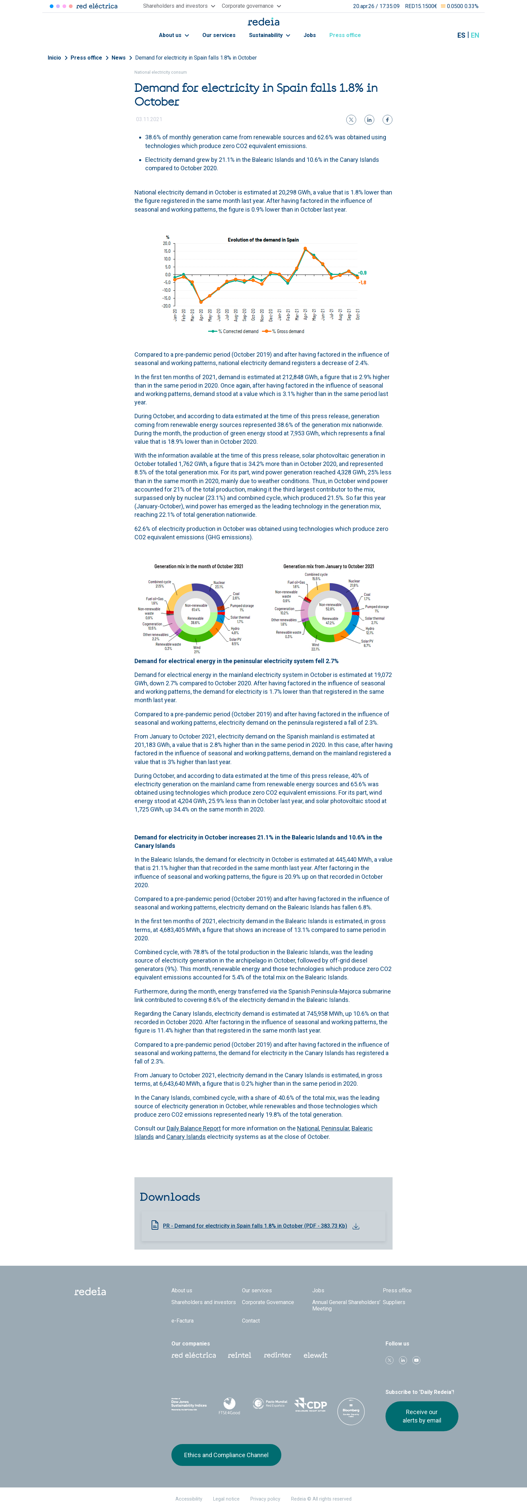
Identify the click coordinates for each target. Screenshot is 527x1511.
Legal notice (226, 1499)
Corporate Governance (268, 1302)
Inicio (54, 58)
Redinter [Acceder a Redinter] (58, 6)
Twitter (390, 1360)
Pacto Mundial (270, 1405)
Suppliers (394, 1302)
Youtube (416, 1360)
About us (174, 35)
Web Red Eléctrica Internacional (278, 1355)
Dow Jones (189, 1405)
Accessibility (188, 1499)
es (461, 35)
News (119, 58)
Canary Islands (186, 1136)
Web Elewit (315, 1355)
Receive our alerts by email (422, 1416)
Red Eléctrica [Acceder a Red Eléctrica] (51, 6)
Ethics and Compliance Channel (226, 1455)
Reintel (239, 1355)
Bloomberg (351, 1411)
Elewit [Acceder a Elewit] (71, 6)
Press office (348, 35)
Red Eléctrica (193, 1355)
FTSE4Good (229, 1406)
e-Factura (182, 1321)
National (308, 1128)
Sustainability (269, 35)
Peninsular (335, 1128)
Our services (219, 35)
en (475, 35)
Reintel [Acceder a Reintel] (64, 6)
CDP (310, 1405)
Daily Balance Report (194, 1128)
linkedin (403, 1360)
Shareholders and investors (203, 1302)
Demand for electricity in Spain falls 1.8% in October (196, 58)
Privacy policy (265, 1499)
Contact (251, 1321)
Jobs (309, 35)
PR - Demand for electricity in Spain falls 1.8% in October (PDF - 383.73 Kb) (255, 1226)
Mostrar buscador (444, 35)
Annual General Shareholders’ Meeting (346, 1305)
